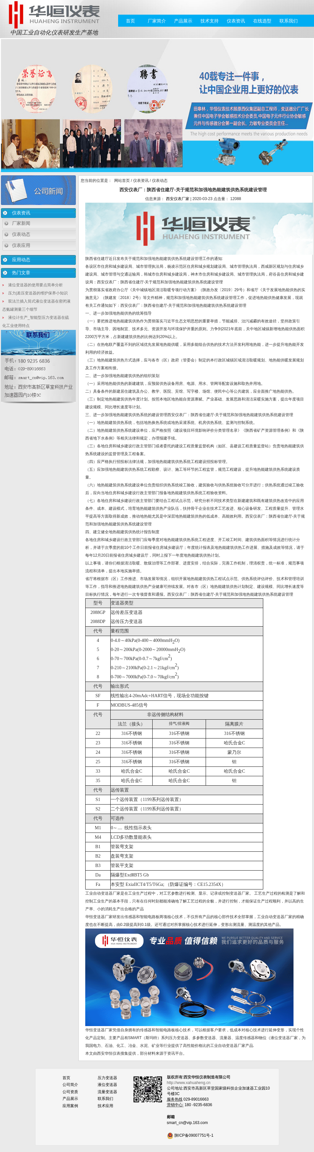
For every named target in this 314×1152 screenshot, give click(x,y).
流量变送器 (107, 1092)
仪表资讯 (236, 20)
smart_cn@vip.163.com (187, 1122)
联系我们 (289, 20)
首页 (130, 20)
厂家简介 (157, 20)
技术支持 (209, 20)
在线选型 (262, 20)
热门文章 (21, 272)
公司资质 (70, 1092)
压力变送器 (107, 1078)
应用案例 (70, 1106)
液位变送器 (107, 1084)
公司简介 (70, 1084)
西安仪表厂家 (177, 199)
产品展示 (183, 20)
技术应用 (105, 1106)
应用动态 (21, 259)
